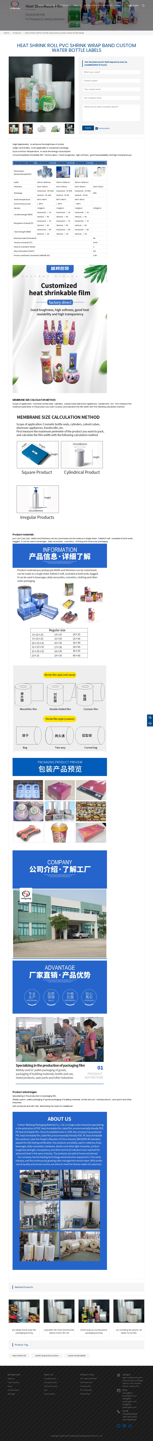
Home (6, 33)
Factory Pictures (51, 1386)
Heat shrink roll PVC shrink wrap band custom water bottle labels (54, 33)
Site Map (11, 1394)
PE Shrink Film (85, 1386)
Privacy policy (104, 128)
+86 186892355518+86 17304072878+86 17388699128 (129, 1417)
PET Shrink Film (86, 1390)
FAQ (45, 1390)
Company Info (50, 1378)
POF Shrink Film (86, 1382)
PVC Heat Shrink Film (88, 1378)
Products (17, 33)
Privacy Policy (49, 1394)
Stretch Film (85, 1394)
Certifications (13, 1390)
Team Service (13, 1382)
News (10, 1386)
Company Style (50, 1382)
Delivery (11, 1378)
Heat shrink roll (19, 1355)
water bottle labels (76, 1355)
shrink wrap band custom (47, 1355)
